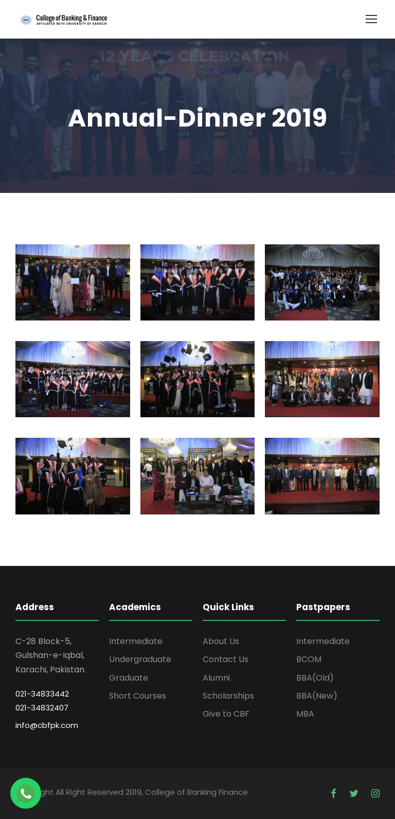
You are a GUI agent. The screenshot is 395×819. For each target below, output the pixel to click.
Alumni (216, 678)
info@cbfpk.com (46, 725)
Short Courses (137, 696)
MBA (305, 714)
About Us (221, 641)
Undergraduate (140, 659)
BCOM (308, 659)
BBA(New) (316, 696)
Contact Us (225, 659)
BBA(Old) (315, 678)
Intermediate (136, 641)
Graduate (128, 678)
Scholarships (228, 696)
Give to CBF (226, 714)
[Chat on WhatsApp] (25, 793)
